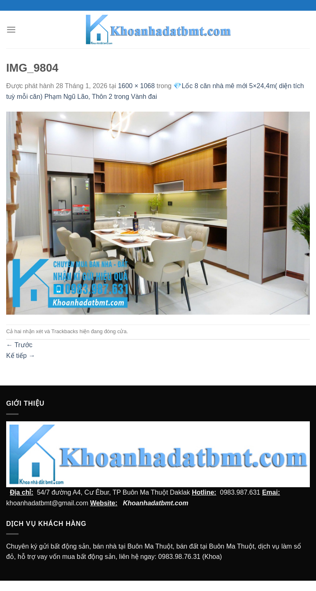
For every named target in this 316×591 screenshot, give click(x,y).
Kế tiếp (20, 355)
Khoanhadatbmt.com (155, 503)
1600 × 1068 (136, 85)
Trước (19, 344)
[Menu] (11, 29)
